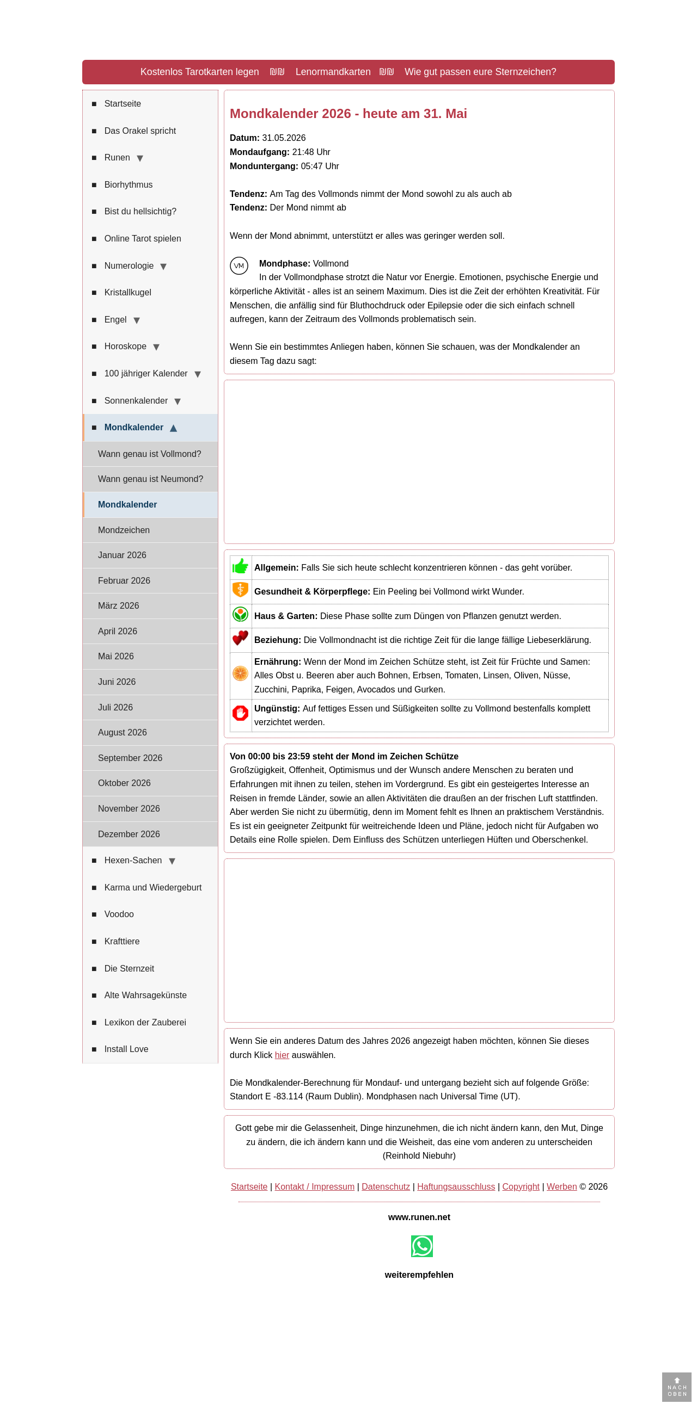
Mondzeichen (124, 530)
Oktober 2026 (124, 783)
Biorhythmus (122, 185)
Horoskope (118, 346)
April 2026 (117, 631)
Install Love (120, 1049)
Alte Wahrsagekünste (139, 995)
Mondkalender (127, 427)
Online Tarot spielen (136, 239)
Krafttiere (115, 942)
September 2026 (130, 758)
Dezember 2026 (129, 834)
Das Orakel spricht (133, 131)
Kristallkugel (121, 293)
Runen (110, 158)
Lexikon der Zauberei (138, 1023)
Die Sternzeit (122, 969)
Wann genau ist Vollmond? (149, 454)
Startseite (116, 104)
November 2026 (129, 808)
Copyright (521, 1186)
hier (282, 1055)
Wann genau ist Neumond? (150, 479)
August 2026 (122, 732)
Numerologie (122, 266)
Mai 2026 (116, 656)
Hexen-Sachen (126, 860)
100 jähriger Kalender (139, 374)
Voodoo (112, 914)
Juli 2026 (115, 707)
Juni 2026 (117, 681)
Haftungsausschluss (456, 1186)
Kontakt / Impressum (315, 1186)
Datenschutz (386, 1186)
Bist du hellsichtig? (133, 212)
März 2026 (118, 605)
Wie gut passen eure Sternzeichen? (481, 71)
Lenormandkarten (333, 71)
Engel (109, 320)
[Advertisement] (419, 462)
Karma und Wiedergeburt (146, 888)
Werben (562, 1186)
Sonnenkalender (129, 401)
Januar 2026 (122, 555)
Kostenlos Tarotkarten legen (199, 71)
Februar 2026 (124, 580)
